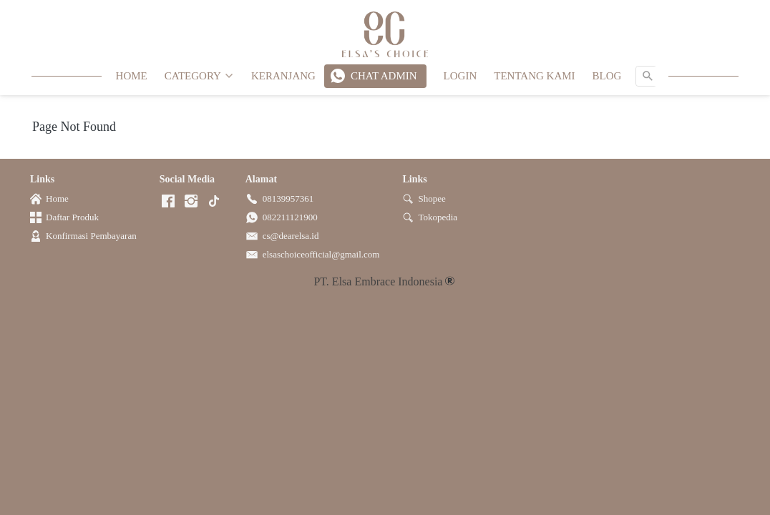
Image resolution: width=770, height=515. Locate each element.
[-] (168, 202)
